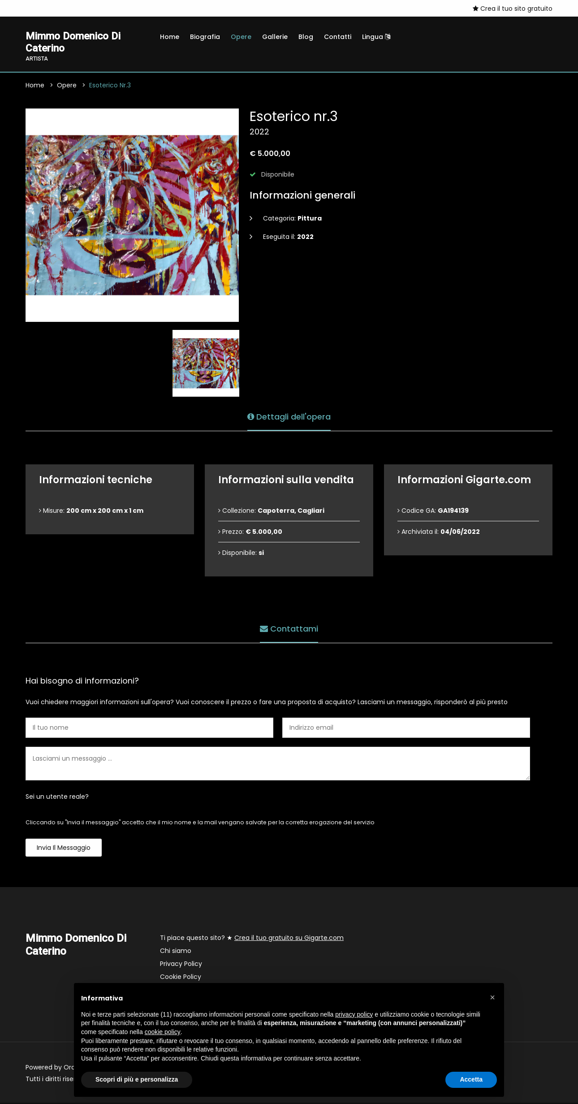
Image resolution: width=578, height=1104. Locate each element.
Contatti (337, 36)
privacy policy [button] (354, 1014)
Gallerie (275, 36)
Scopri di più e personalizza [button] (136, 1079)
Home (169, 36)
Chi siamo (175, 952)
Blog (305, 36)
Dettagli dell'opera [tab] (289, 417)
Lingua (376, 36)
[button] (492, 997)
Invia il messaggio (64, 848)
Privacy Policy (181, 965)
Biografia (205, 36)
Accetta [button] (471, 1079)
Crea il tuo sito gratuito (512, 8)
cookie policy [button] (163, 1031)
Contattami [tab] (289, 629)
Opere (241, 36)
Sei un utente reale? (57, 797)
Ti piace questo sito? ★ (252, 939)
